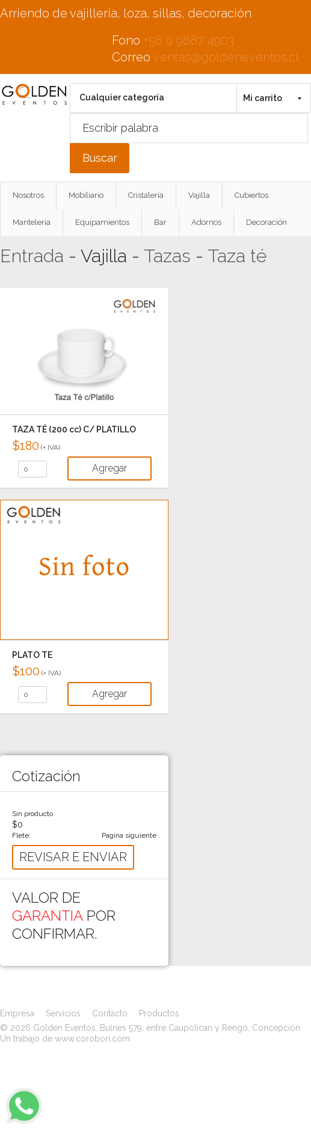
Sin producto (32, 813)
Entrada (32, 255)
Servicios (63, 1013)
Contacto (110, 1013)
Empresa (17, 1013)
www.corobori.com (92, 1038)
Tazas (167, 255)
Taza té (237, 255)
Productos (159, 1013)
